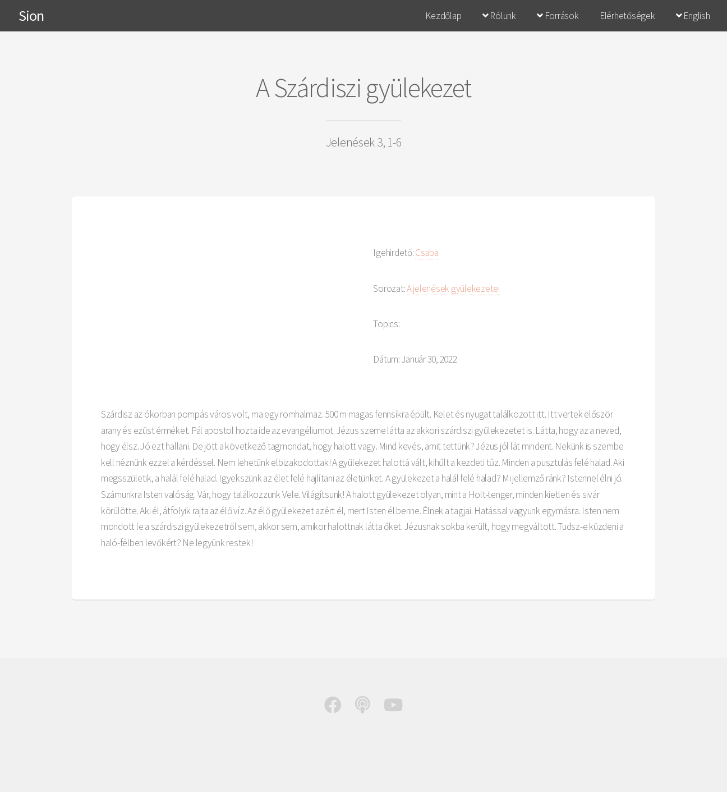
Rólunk (499, 16)
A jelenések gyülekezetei (453, 288)
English (693, 16)
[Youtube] (393, 708)
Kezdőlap (443, 16)
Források (557, 16)
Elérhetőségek (627, 16)
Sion (31, 15)
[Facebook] (332, 708)
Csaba (427, 252)
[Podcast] (362, 708)
